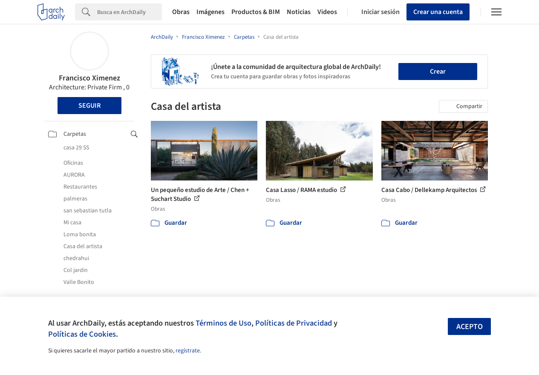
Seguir (89, 105)
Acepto (469, 326)
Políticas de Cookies (82, 334)
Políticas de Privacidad (293, 323)
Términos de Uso (223, 323)
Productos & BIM (255, 12)
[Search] (129, 11)
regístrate (188, 350)
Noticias (299, 12)
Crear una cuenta (438, 12)
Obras (181, 12)
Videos (327, 12)
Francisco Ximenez (89, 78)
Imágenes (210, 12)
